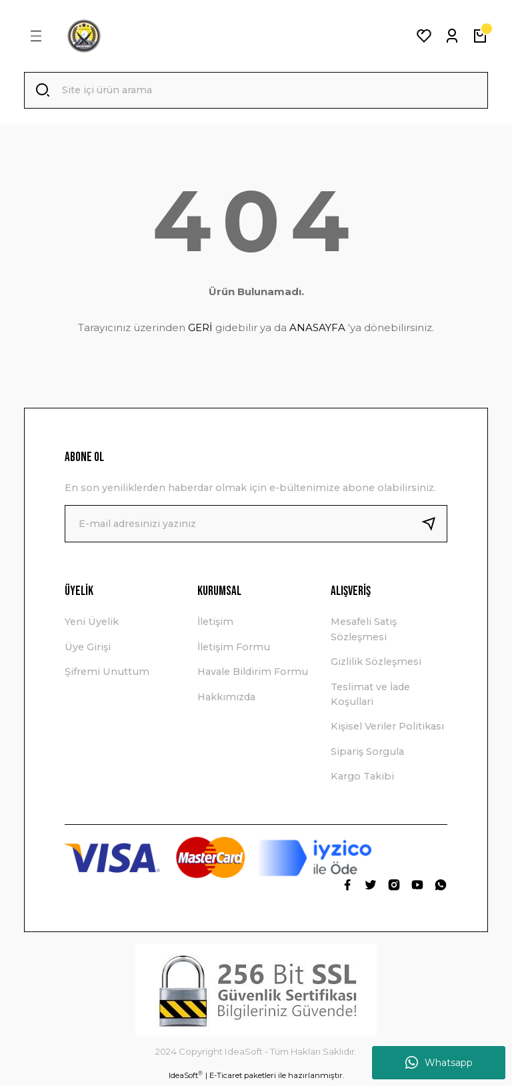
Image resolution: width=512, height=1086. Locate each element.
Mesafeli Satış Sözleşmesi (364, 630)
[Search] (256, 90)
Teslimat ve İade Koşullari (370, 695)
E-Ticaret (225, 1076)
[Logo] (84, 36)
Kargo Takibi (362, 778)
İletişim (215, 623)
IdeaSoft (186, 1076)
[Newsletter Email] (256, 525)
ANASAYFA (317, 328)
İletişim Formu (233, 648)
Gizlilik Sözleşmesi (376, 663)
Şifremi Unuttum (107, 673)
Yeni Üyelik (92, 623)
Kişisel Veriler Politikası (387, 728)
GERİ (200, 328)
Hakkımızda (226, 698)
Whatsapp (439, 1062)
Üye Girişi (88, 648)
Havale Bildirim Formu (252, 673)
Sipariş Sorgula (367, 752)
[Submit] (434, 525)
